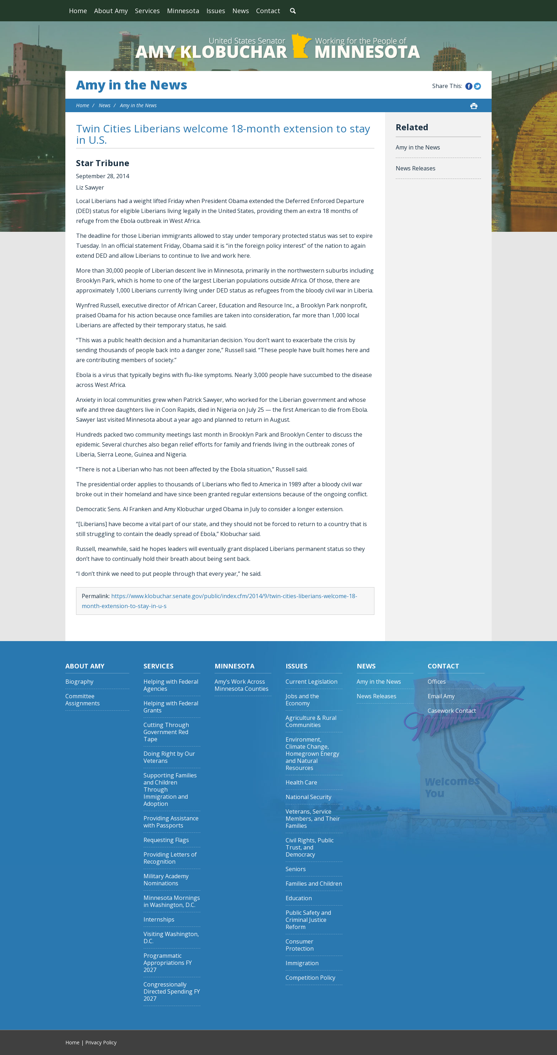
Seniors (296, 869)
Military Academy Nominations (166, 880)
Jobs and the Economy (302, 700)
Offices (437, 681)
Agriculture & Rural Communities (311, 721)
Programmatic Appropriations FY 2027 (168, 963)
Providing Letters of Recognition (170, 858)
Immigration (302, 963)
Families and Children (314, 883)
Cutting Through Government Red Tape (166, 732)
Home (78, 10)
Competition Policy (310, 978)
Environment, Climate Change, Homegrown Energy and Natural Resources (312, 754)
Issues (215, 10)
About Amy (111, 10)
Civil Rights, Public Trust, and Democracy (310, 847)
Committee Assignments (82, 700)
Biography (79, 681)
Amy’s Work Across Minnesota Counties (242, 685)
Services (147, 10)
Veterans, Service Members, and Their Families (313, 819)
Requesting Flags (166, 840)
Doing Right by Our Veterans (169, 757)
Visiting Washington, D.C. (171, 937)
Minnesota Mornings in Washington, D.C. (172, 901)
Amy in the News (131, 85)
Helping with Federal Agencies (171, 685)
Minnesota (183, 10)
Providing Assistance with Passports (171, 822)
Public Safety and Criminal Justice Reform (308, 920)
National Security (308, 797)
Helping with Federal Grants (171, 707)
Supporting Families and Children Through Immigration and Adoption (170, 790)
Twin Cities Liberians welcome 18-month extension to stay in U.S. (223, 134)
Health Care (301, 782)
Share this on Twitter (477, 86)
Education (299, 898)
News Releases (416, 168)
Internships (159, 919)
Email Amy (441, 696)
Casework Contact (452, 711)
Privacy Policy (101, 1042)
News (240, 10)
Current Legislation (311, 681)
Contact (268, 10)
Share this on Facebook (468, 86)
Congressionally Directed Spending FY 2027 (172, 991)
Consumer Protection (300, 945)
